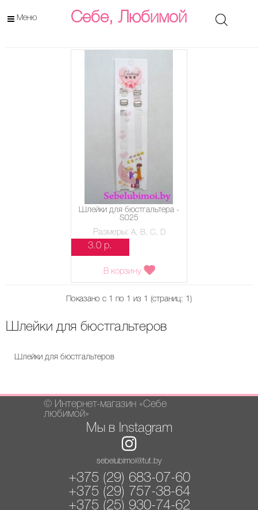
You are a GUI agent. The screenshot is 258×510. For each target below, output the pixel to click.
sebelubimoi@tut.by (129, 461)
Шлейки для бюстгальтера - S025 (129, 214)
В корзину (129, 270)
